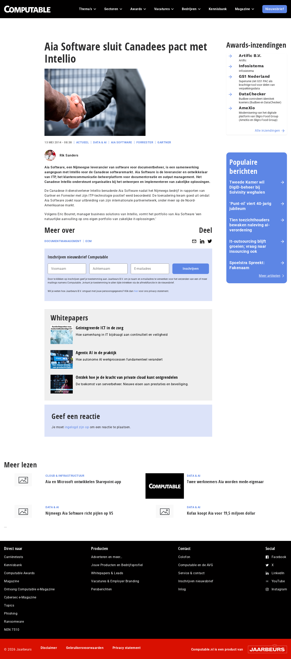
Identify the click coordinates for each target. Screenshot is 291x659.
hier (136, 291)
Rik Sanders (69, 155)
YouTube (278, 581)
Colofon (184, 557)
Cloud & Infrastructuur (64, 475)
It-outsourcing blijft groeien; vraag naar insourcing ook (247, 246)
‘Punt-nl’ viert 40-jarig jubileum (250, 206)
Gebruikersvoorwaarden (85, 648)
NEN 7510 (11, 630)
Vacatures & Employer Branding (115, 581)
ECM (88, 241)
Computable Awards (19, 573)
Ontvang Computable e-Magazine (29, 589)
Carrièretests (13, 557)
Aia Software (121, 142)
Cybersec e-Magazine (20, 597)
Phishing (10, 613)
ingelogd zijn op (77, 427)
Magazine (11, 581)
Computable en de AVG (195, 565)
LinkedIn (278, 573)
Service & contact (191, 573)
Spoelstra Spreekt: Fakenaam (247, 265)
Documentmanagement (62, 241)
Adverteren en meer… (106, 557)
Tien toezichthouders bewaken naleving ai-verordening (249, 224)
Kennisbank (13, 565)
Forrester (144, 142)
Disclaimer (49, 648)
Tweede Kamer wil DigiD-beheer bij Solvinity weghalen (247, 187)
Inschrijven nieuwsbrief (195, 581)
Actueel (82, 142)
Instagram (279, 589)
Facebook (279, 557)
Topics (9, 605)
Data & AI (100, 142)
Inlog (182, 589)
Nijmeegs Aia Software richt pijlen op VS (79, 513)
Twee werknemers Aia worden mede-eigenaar (225, 481)
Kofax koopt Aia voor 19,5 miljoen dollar (221, 513)
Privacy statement (127, 648)
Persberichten (101, 589)
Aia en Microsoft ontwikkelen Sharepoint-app (83, 481)
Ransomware (14, 621)
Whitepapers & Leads (107, 573)
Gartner (164, 142)
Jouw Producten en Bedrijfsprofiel (117, 565)
